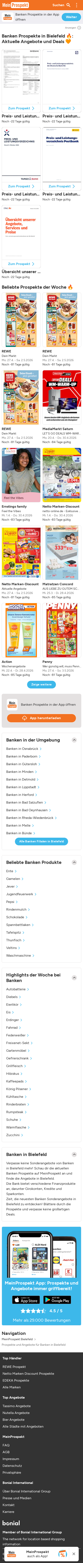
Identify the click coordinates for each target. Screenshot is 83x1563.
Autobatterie (18, 989)
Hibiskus (14, 1074)
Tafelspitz (15, 932)
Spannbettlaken (20, 925)
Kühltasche (16, 1097)
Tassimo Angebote (17, 1406)
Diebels (14, 997)
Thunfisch (15, 940)
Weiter (71, 17)
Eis (10, 1012)
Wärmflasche (18, 1127)
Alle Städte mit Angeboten (23, 1426)
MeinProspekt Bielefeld (17, 1339)
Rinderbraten (18, 1104)
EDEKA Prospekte (16, 1380)
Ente (11, 871)
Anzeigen (73, 28)
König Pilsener (19, 1089)
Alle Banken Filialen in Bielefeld (41, 841)
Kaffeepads (17, 1081)
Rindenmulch (18, 909)
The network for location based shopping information (34, 1541)
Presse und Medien (17, 1498)
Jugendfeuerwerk (21, 894)
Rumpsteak (16, 1112)
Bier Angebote (14, 1420)
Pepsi (12, 902)
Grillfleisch (16, 1066)
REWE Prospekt (14, 1367)
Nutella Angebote (16, 1413)
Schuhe (14, 1120)
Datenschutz (12, 1466)
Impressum (11, 1459)
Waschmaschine (20, 955)
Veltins (13, 948)
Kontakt (9, 1505)
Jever (12, 886)
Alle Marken (12, 1387)
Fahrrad (14, 1028)
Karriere (8, 1512)
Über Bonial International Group (26, 1491)
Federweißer (17, 1035)
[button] (76, 5)
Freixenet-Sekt (19, 1043)
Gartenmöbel (18, 1051)
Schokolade (17, 917)
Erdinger (14, 1020)
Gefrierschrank (19, 1058)
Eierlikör (14, 1004)
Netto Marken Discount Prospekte (28, 1374)
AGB (6, 1452)
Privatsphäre (12, 1472)
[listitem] (21, 330)
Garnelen (15, 879)
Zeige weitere (41, 684)
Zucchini (15, 1135)
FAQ (6, 1445)
